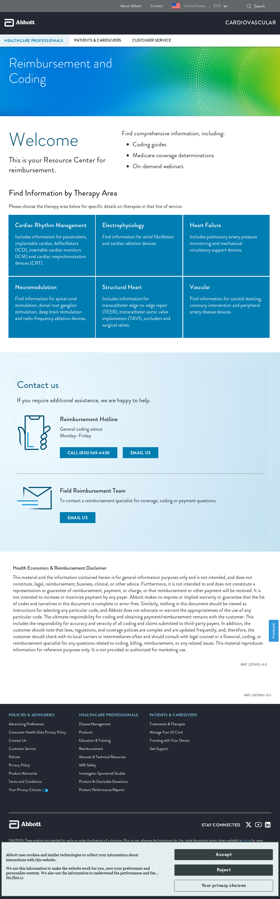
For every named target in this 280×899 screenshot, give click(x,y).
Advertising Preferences (26, 724)
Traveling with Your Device (169, 740)
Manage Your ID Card (166, 732)
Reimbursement (91, 748)
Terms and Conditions (25, 781)
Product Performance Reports (101, 789)
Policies (14, 757)
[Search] (249, 6)
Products (86, 732)
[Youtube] (258, 826)
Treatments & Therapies (167, 724)
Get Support (159, 748)
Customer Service (22, 748)
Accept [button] (224, 854)
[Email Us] (140, 452)
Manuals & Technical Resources (102, 757)
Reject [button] (224, 870)
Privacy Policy (19, 765)
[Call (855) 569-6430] (88, 452)
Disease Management (95, 724)
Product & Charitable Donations (103, 781)
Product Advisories (23, 773)
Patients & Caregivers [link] (97, 40)
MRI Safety (87, 765)
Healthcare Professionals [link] (33, 40)
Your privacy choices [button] (224, 885)
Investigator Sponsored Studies (102, 773)
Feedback (274, 630)
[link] (32, 716)
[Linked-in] (268, 826)
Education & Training (94, 740)
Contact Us (17, 740)
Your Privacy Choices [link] (28, 789)
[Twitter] (248, 826)
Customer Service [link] (151, 40)
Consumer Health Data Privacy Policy (37, 732)
